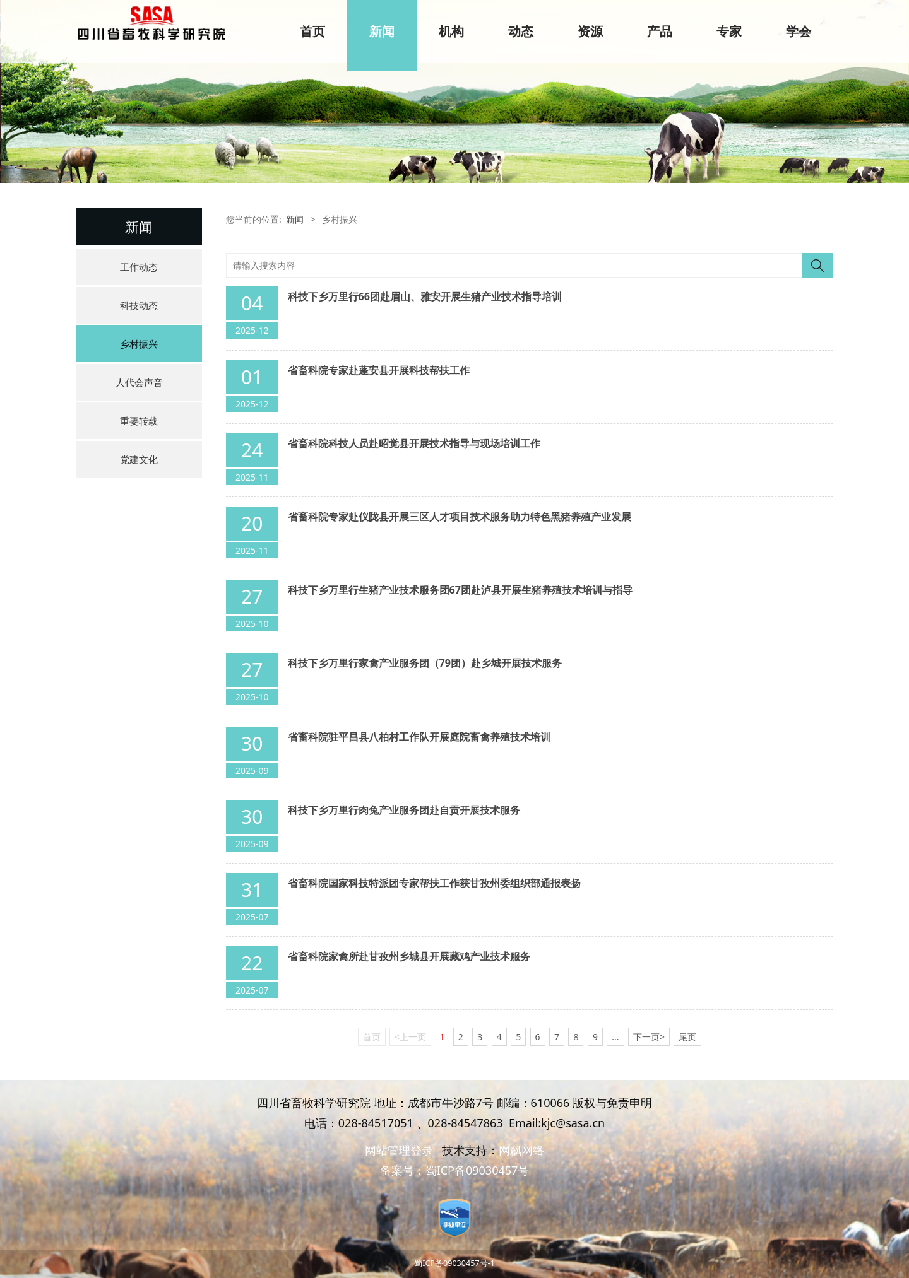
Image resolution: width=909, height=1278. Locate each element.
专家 (729, 31)
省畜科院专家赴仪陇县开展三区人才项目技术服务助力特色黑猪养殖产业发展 (459, 517)
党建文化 (139, 459)
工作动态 (139, 267)
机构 (451, 31)
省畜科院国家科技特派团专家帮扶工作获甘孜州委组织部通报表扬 (434, 883)
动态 (520, 31)
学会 (798, 31)
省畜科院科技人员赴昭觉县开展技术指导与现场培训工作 (414, 443)
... (615, 1037)
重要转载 (139, 420)
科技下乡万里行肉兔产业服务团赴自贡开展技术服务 (404, 810)
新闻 (382, 31)
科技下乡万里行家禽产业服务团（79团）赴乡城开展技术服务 (425, 663)
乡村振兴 (139, 343)
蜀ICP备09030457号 (477, 1170)
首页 (312, 31)
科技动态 (139, 305)
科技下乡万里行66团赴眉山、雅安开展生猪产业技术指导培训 (425, 296)
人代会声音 (139, 382)
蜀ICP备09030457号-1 (454, 1263)
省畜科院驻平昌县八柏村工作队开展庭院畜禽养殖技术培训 (419, 737)
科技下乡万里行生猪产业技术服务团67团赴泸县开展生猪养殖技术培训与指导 (460, 590)
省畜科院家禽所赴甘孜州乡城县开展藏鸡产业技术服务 (409, 956)
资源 (590, 31)
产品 (659, 31)
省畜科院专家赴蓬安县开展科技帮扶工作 (379, 370)
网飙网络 (521, 1150)
